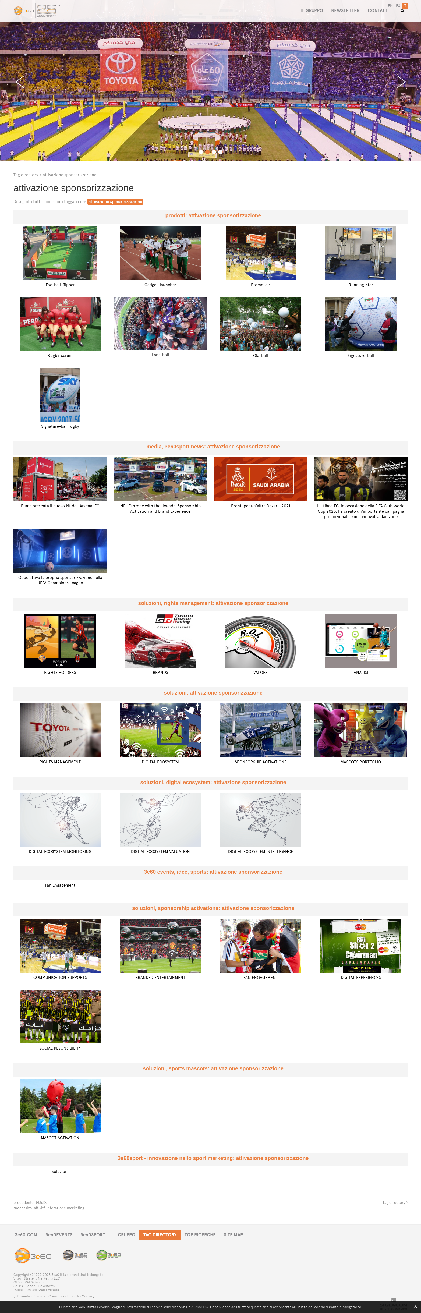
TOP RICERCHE (200, 1235)
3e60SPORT (92, 1235)
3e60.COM (26, 1235)
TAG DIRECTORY (159, 1235)
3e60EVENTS (58, 1235)
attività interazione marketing (59, 1208)
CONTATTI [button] (378, 10)
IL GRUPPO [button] (312, 10)
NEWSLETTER (345, 10)
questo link (199, 1307)
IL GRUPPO (124, 1235)
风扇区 (41, 1202)
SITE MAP (233, 1235)
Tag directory (25, 174)
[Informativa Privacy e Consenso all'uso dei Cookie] (53, 1296)
